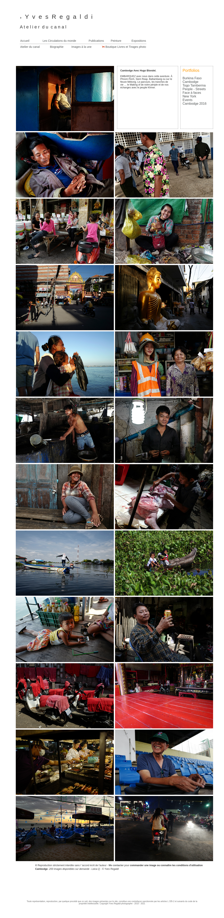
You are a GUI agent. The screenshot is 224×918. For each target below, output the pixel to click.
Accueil (24, 40)
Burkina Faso (192, 78)
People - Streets (194, 89)
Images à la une (81, 46)
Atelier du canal (30, 46)
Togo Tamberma (194, 85)
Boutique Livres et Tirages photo (125, 46)
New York (189, 96)
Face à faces (192, 92)
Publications (96, 40)
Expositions (139, 40)
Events (187, 100)
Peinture (116, 40)
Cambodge (190, 82)
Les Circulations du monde (59, 40)
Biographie (56, 46)
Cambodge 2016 (194, 103)
